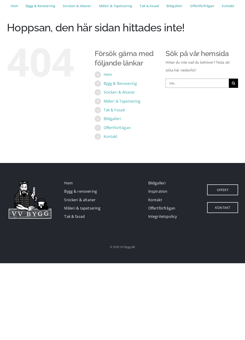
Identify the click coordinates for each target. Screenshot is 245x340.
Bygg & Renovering (120, 83)
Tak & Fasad (114, 109)
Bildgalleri (112, 118)
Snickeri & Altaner (119, 92)
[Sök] (233, 83)
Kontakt (111, 136)
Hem (108, 74)
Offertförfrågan (117, 127)
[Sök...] (197, 83)
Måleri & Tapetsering (122, 101)
